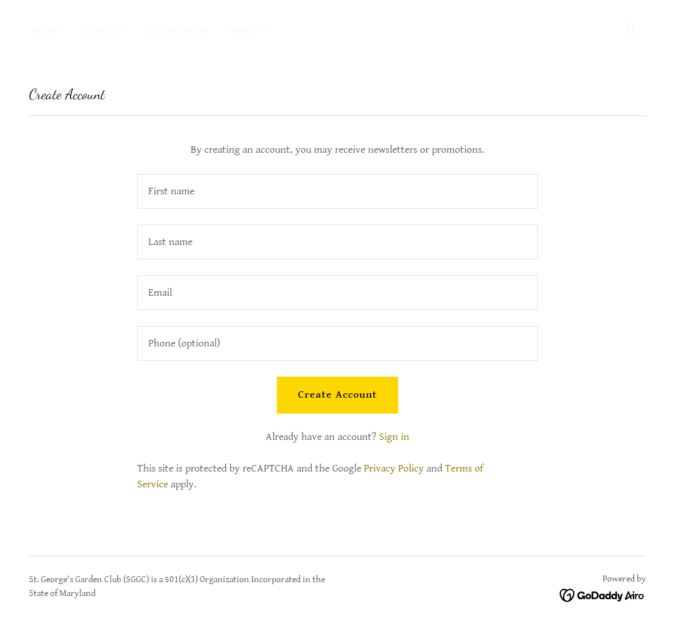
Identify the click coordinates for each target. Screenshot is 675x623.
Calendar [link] (101, 30)
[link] (603, 595)
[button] (250, 31)
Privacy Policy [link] (394, 468)
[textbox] (337, 191)
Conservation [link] (177, 30)
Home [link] (45, 30)
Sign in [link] (394, 437)
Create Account (337, 395)
